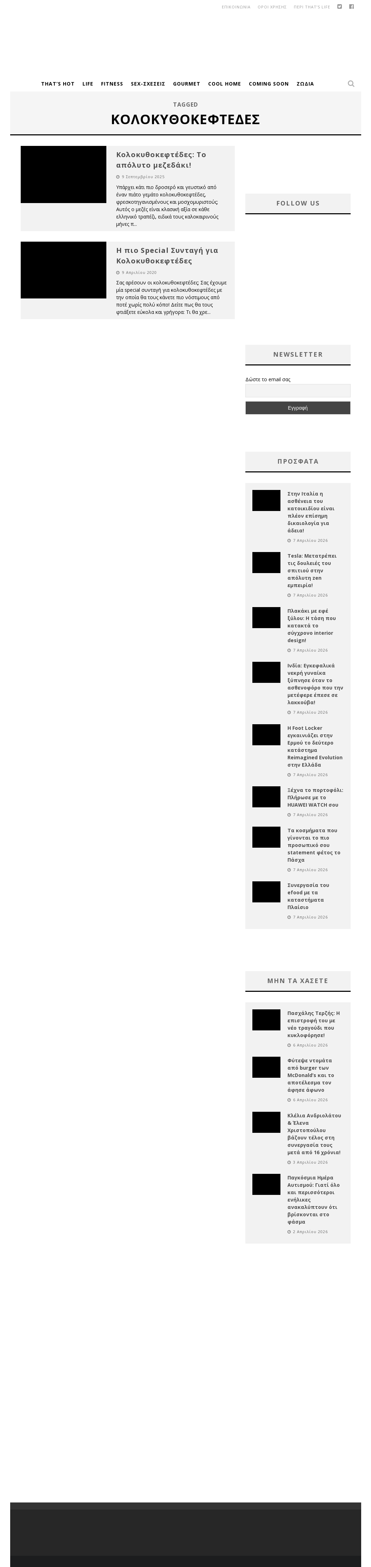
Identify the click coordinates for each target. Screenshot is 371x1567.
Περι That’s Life (312, 6)
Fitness (112, 83)
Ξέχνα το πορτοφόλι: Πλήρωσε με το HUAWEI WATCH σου (315, 797)
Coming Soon (269, 83)
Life (87, 83)
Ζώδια (305, 83)
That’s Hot (58, 83)
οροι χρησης (272, 6)
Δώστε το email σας (267, 379)
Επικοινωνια (236, 6)
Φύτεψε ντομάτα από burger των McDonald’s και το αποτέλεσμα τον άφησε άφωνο (310, 1075)
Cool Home (224, 83)
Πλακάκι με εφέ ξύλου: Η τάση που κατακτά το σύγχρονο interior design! (311, 625)
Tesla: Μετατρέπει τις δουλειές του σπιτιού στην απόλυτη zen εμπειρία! (312, 570)
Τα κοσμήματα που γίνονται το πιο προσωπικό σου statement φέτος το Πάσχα (313, 845)
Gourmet (186, 83)
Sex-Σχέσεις (148, 83)
